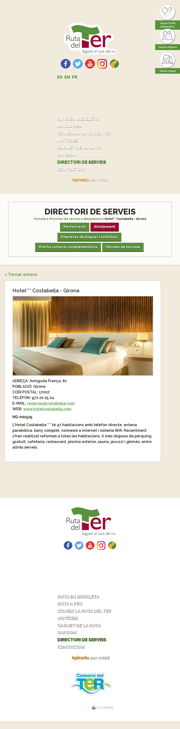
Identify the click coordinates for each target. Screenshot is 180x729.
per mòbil (90, 182)
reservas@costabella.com (51, 409)
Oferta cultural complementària (67, 252)
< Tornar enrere (21, 280)
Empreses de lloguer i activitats (89, 241)
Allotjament (92, 221)
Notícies (68, 141)
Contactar (72, 171)
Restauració (74, 230)
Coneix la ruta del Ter (86, 134)
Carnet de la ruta (81, 149)
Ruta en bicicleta (80, 119)
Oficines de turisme (124, 252)
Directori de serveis (84, 164)
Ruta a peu (70, 126)
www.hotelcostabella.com (47, 414)
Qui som (67, 156)
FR (74, 77)
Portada (40, 221)
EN (67, 77)
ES (60, 77)
